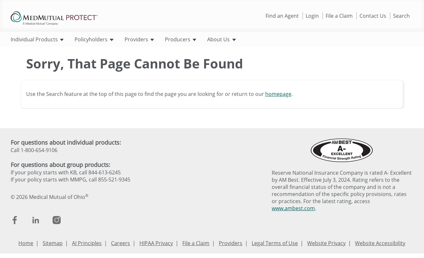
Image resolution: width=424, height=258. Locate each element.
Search (401, 15)
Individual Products (37, 39)
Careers (120, 243)
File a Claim (339, 15)
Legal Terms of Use (275, 243)
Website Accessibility (380, 243)
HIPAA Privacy (156, 243)
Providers (139, 39)
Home (25, 243)
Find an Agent (282, 15)
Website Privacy (326, 243)
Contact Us (372, 15)
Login (312, 15)
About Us (221, 39)
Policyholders (94, 39)
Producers (180, 39)
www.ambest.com (293, 208)
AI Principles (87, 243)
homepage (278, 94)
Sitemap (53, 243)
